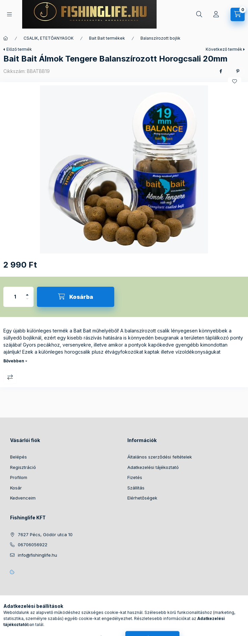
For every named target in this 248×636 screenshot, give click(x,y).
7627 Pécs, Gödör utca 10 (45, 534)
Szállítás (135, 487)
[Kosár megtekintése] (238, 14)
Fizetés (134, 477)
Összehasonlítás (10, 377)
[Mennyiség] (15, 297)
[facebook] (221, 71)
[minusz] (27, 302)
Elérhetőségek (142, 498)
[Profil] (216, 14)
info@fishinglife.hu (37, 555)
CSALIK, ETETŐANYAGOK (49, 38)
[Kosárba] (75, 297)
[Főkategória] (5, 38)
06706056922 (32, 544)
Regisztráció (23, 467)
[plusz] (27, 292)
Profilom (18, 477)
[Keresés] (199, 14)
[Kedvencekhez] (234, 81)
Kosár (16, 487)
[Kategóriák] (9, 14)
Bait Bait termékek (107, 38)
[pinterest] (237, 71)
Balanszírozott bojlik (160, 38)
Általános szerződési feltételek (159, 457)
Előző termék (19, 49)
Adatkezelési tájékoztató (153, 467)
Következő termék (224, 49)
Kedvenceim (23, 498)
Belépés (18, 457)
